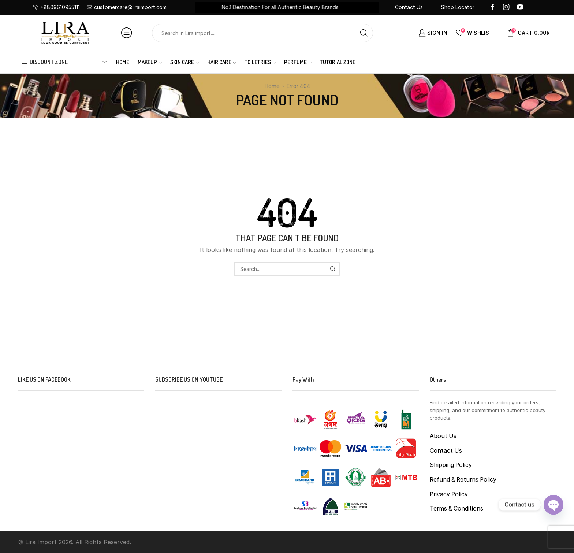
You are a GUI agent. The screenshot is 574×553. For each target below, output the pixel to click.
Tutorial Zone (337, 62)
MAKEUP (150, 62)
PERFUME (298, 62)
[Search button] (364, 33)
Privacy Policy (449, 494)
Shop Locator (457, 7)
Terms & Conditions (456, 508)
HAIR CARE (221, 62)
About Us (443, 436)
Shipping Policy (451, 464)
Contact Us (409, 7)
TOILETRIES (260, 62)
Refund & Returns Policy (463, 479)
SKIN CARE (184, 62)
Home (122, 62)
